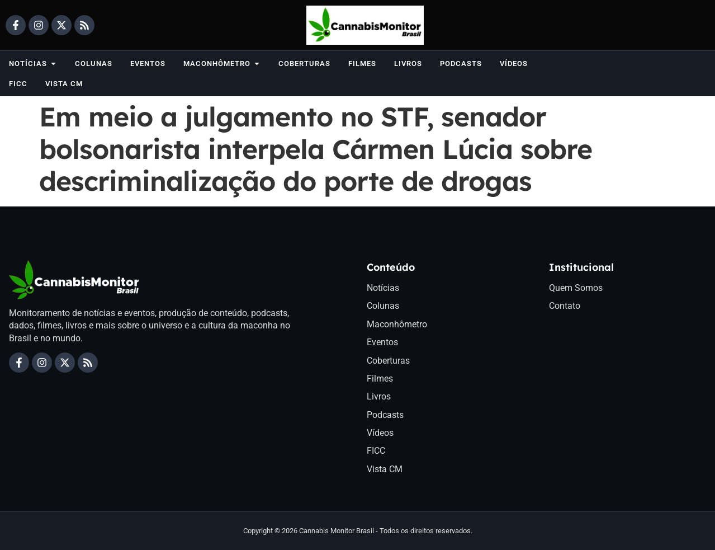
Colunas (383, 305)
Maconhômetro (397, 324)
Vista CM (385, 469)
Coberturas (388, 360)
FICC (376, 450)
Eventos (382, 342)
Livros (379, 396)
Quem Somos (576, 288)
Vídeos (380, 432)
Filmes (380, 378)
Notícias (383, 288)
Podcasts (385, 415)
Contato (564, 305)
